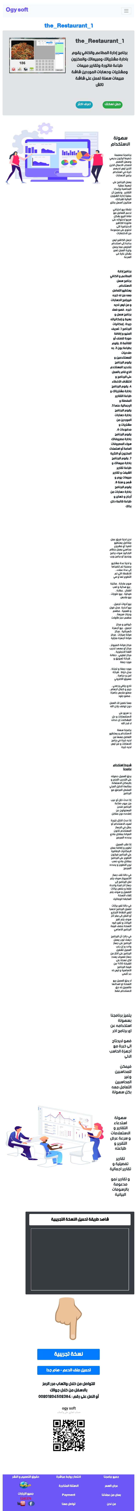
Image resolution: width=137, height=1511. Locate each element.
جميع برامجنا (111, 1477)
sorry (55, 300)
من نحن (111, 1504)
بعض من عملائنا (111, 1495)
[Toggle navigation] (126, 10)
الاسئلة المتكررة (68, 1486)
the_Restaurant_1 (68, 26)
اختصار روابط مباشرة (68, 1477)
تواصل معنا (68, 1504)
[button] (84, 104)
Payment (68, 1495)
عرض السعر (111, 1486)
